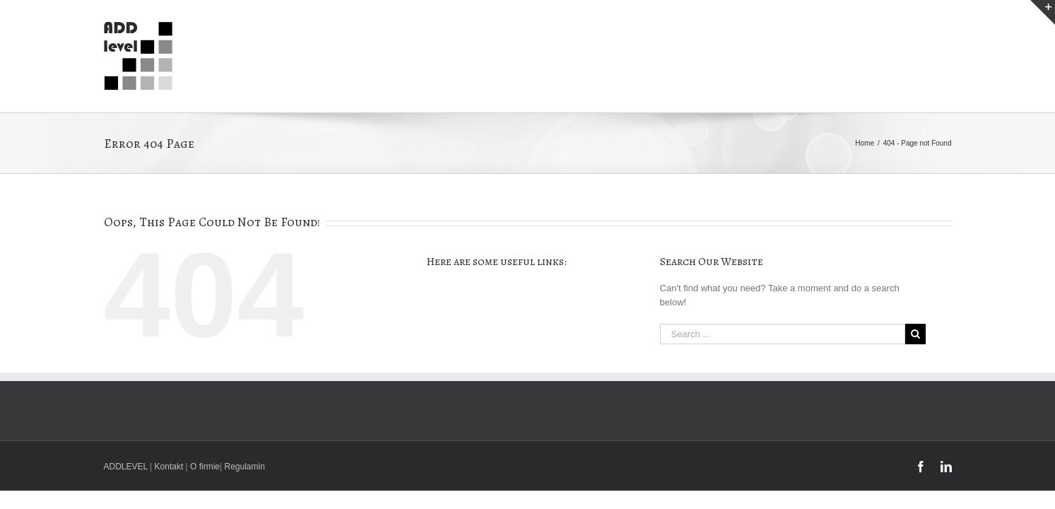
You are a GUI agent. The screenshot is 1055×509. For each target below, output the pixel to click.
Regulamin (245, 467)
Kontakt (169, 467)
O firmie (205, 467)
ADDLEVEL (126, 467)
